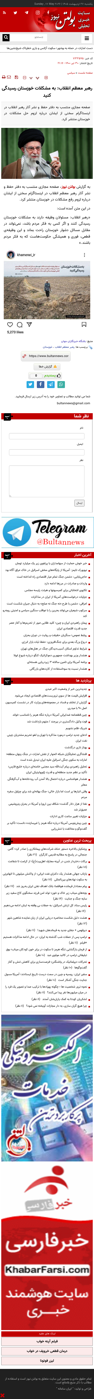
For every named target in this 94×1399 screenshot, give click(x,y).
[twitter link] (30, 384)
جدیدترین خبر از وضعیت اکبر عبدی (66, 689)
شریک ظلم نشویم (76, 728)
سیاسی (71, 73)
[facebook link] (40, 384)
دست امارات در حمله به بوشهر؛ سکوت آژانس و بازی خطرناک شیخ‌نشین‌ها (50, 48)
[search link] (6, 37)
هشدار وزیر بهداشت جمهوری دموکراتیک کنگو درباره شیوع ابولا (50, 655)
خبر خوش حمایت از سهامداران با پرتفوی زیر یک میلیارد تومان (51, 563)
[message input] (46, 481)
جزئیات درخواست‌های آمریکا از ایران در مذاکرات (59, 597)
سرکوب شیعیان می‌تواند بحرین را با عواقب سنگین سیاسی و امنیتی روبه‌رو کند (45, 613)
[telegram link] (51, 384)
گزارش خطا (48, 366)
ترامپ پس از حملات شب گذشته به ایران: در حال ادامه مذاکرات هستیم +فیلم (45, 940)
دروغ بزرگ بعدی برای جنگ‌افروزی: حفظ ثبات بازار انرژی (54, 642)
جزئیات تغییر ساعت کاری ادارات (68, 816)
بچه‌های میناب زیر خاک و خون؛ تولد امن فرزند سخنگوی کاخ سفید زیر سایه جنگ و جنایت (46, 896)
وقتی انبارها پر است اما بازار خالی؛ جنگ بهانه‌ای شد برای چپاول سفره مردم (47, 794)
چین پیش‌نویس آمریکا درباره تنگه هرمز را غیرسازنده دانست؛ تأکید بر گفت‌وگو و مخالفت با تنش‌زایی (47, 826)
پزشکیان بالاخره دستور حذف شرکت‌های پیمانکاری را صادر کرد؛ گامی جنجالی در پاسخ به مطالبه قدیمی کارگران (47, 852)
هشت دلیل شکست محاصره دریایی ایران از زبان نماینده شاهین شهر (46, 921)
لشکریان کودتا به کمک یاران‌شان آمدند (59, 999)
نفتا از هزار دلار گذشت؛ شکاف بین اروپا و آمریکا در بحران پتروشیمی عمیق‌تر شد (48, 807)
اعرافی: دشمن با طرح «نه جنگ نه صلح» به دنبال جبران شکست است (47, 603)
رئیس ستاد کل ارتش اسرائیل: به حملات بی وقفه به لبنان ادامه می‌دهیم (45, 908)
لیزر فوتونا (47, 1361)
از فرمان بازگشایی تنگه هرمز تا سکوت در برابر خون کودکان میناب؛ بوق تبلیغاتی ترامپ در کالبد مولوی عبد (46, 952)
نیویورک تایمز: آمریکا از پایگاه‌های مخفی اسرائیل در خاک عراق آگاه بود (46, 570)
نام (81, 428)
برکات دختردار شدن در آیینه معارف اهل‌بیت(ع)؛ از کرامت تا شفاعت (47, 864)
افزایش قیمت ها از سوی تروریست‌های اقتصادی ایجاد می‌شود (51, 696)
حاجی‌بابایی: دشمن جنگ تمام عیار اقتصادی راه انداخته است (52, 577)
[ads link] (47, 532)
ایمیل (80, 444)
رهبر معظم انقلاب (64, 347)
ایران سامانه (65, 1389)
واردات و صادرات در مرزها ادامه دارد (65, 583)
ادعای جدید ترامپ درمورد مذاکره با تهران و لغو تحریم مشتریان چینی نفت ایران (47, 738)
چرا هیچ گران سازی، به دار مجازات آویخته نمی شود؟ (51, 1006)
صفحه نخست (85, 73)
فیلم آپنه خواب (47, 1341)
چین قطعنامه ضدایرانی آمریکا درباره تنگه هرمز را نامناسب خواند (50, 715)
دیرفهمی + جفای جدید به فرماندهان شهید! (56, 930)
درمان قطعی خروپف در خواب (47, 1351)
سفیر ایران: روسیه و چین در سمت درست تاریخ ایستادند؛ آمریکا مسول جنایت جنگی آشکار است (46, 977)
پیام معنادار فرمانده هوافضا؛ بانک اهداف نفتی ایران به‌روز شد (46, 886)
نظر (81, 460)
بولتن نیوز (68, 187)
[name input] (46, 436)
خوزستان (47, 347)
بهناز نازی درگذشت (76, 747)
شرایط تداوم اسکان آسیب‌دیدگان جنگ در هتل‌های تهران (54, 649)
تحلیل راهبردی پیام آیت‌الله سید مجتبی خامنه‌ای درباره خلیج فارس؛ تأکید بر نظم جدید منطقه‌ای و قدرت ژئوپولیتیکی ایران (47, 769)
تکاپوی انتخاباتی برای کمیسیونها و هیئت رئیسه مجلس (56, 590)
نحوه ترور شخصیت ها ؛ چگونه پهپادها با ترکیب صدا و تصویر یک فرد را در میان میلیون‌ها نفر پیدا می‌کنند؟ (46, 990)
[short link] (49, 356)
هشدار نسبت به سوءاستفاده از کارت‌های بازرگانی (58, 669)
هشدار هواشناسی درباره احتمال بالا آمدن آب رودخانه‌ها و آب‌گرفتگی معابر (47, 782)
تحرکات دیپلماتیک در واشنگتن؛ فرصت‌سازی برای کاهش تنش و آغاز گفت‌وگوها (47, 965)
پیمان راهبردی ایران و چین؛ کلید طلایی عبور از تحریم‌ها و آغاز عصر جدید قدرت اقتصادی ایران (48, 626)
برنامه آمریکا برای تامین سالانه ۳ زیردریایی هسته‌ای (57, 662)
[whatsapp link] (61, 384)
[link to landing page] (69, 19)
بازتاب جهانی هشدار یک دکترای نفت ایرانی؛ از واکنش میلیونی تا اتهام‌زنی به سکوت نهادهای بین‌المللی (45, 877)
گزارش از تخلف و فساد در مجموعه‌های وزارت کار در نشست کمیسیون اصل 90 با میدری (46, 705)
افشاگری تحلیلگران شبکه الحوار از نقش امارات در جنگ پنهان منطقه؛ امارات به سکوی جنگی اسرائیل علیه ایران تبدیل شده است (46, 757)
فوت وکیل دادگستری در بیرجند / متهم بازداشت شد (57, 721)
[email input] (46, 452)
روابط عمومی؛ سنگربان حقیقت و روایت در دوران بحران (55, 635)
